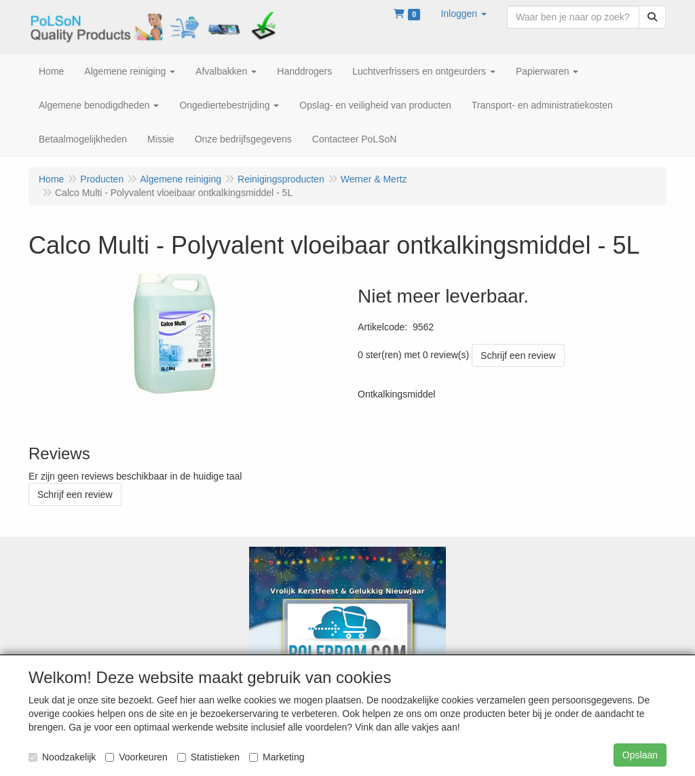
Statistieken (208, 757)
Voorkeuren (136, 757)
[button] (463, 13)
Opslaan (640, 755)
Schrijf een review (518, 355)
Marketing (276, 757)
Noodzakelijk (62, 757)
